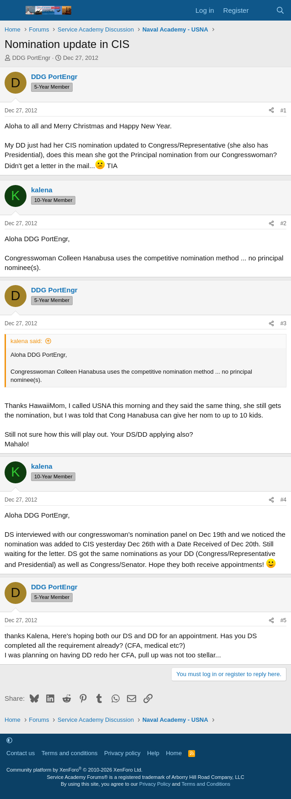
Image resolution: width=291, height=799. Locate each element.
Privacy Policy (154, 784)
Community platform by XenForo (74, 770)
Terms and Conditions (206, 784)
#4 (283, 500)
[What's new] (262, 10)
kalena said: (26, 341)
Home (174, 753)
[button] (9, 740)
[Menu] (12, 10)
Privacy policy (122, 753)
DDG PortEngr (31, 57)
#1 (283, 110)
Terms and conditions (70, 753)
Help (153, 753)
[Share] (271, 111)
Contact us (20, 753)
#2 (283, 223)
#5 (283, 620)
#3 (283, 323)
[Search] (280, 10)
